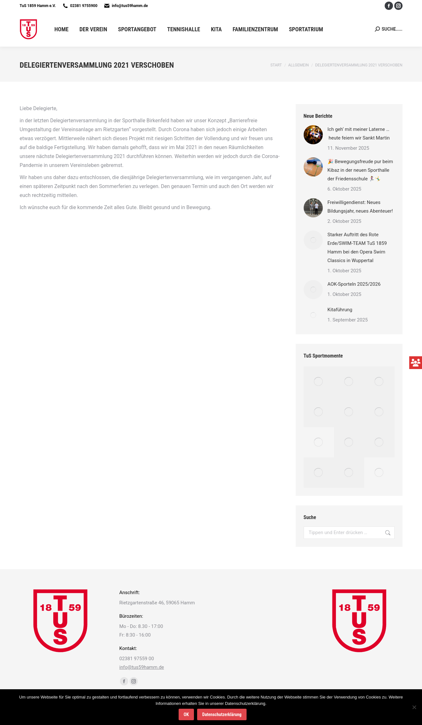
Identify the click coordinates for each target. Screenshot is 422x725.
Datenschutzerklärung (221, 714)
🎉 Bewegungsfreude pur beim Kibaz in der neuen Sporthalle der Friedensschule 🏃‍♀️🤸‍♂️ (360, 170)
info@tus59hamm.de (130, 6)
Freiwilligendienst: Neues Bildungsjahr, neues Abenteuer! (361, 207)
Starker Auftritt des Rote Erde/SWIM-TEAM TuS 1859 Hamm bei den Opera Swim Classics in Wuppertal (357, 247)
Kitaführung (340, 310)
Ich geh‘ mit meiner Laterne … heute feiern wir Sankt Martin (359, 133)
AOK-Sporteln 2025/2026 (354, 284)
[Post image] (313, 134)
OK (186, 714)
